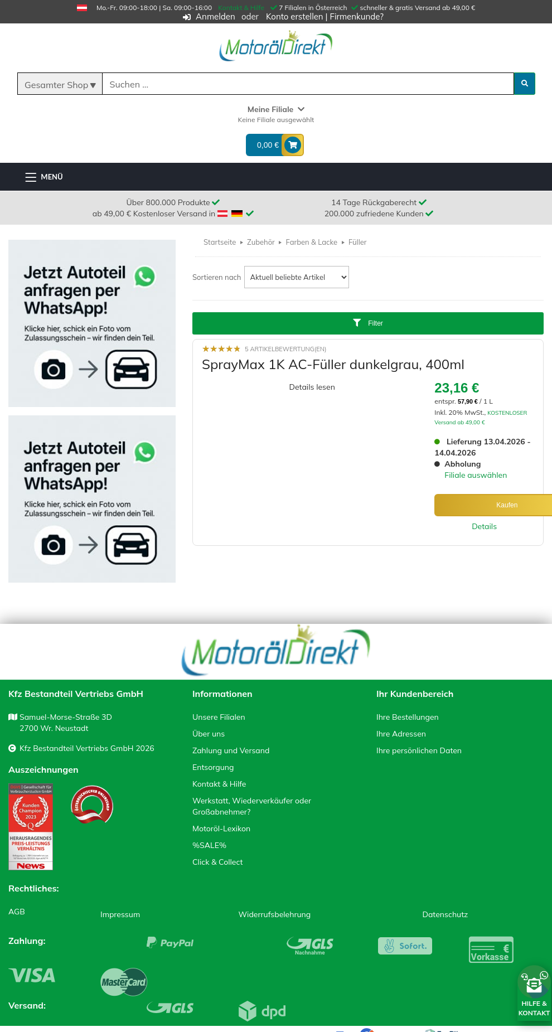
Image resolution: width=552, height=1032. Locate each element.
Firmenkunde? (356, 16)
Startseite (220, 242)
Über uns (208, 734)
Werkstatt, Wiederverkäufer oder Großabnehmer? (251, 806)
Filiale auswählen (475, 475)
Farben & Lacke (312, 242)
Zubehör (261, 242)
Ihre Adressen (401, 734)
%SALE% (209, 845)
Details (484, 526)
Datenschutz (445, 914)
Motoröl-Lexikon (221, 828)
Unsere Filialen (218, 717)
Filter (368, 323)
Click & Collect (217, 862)
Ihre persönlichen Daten (419, 750)
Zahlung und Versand (230, 750)
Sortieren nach (216, 277)
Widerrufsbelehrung (275, 914)
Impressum (120, 914)
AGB (16, 912)
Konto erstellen (294, 16)
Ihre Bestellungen (407, 717)
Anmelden (215, 16)
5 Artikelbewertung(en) (285, 349)
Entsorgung (213, 767)
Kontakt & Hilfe (241, 7)
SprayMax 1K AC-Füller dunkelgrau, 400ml (333, 364)
